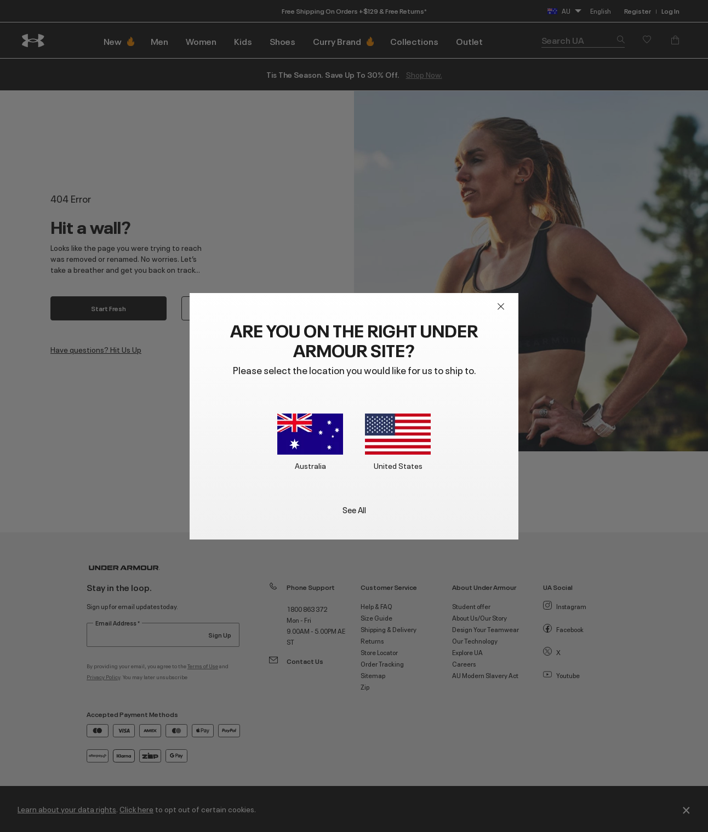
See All (354, 509)
